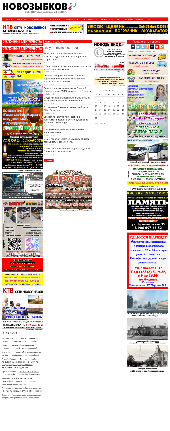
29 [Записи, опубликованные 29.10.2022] (118, 114)
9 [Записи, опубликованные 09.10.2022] (122, 102)
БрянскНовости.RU (111, 19)
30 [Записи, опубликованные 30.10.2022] (123, 114)
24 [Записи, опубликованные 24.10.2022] (96, 114)
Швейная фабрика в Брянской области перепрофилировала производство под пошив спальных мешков (64, 78)
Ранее (48, 160)
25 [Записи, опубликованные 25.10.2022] (100, 114)
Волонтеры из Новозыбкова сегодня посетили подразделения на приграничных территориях (66, 56)
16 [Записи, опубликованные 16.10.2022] (123, 106)
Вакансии (21, 19)
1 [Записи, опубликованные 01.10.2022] (118, 98)
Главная (8, 19)
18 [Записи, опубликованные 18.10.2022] (100, 110)
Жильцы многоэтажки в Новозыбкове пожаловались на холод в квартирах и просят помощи (19, 381)
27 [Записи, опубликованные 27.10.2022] (109, 114)
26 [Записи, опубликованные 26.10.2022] (105, 114)
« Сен (96, 123)
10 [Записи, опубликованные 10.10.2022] (96, 106)
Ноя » (102, 123)
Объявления (37, 19)
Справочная (54, 19)
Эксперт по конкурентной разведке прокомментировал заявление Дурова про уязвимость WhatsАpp (66, 120)
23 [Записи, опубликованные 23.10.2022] (123, 110)
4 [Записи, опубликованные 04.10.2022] (100, 102)
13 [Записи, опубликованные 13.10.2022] (109, 106)
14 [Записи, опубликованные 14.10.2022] (114, 106)
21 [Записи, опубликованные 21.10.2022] (114, 110)
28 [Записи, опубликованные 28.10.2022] (114, 114)
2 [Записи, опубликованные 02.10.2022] (122, 98)
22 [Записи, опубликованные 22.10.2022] (118, 110)
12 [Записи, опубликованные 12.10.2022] (105, 106)
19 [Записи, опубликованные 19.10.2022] (105, 110)
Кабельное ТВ (71, 19)
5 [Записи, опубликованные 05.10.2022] (104, 102)
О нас (150, 19)
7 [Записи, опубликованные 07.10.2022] (113, 102)
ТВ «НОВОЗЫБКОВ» (134, 19)
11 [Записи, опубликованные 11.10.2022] (100, 106)
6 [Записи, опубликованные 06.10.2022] (109, 102)
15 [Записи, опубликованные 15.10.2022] (118, 106)
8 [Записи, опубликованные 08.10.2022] (118, 102)
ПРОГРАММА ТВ (89, 19)
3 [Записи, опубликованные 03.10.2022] (95, 102)
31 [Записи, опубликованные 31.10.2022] (96, 118)
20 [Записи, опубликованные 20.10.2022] (109, 110)
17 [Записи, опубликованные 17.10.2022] (96, 110)
